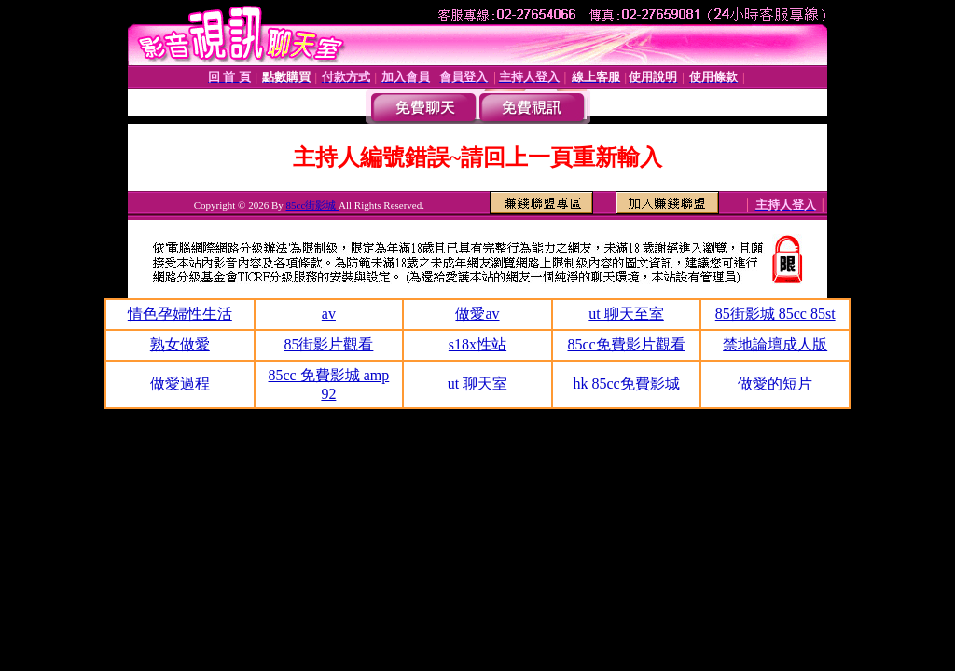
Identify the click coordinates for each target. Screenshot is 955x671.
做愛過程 (180, 383)
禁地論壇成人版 (775, 344)
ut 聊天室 (477, 383)
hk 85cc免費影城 (626, 383)
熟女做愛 (180, 344)
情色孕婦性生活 (180, 314)
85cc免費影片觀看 (626, 344)
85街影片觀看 (328, 344)
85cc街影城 (312, 205)
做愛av (477, 314)
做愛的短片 (775, 383)
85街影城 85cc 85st (775, 314)
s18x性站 (477, 344)
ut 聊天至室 (625, 314)
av (329, 314)
